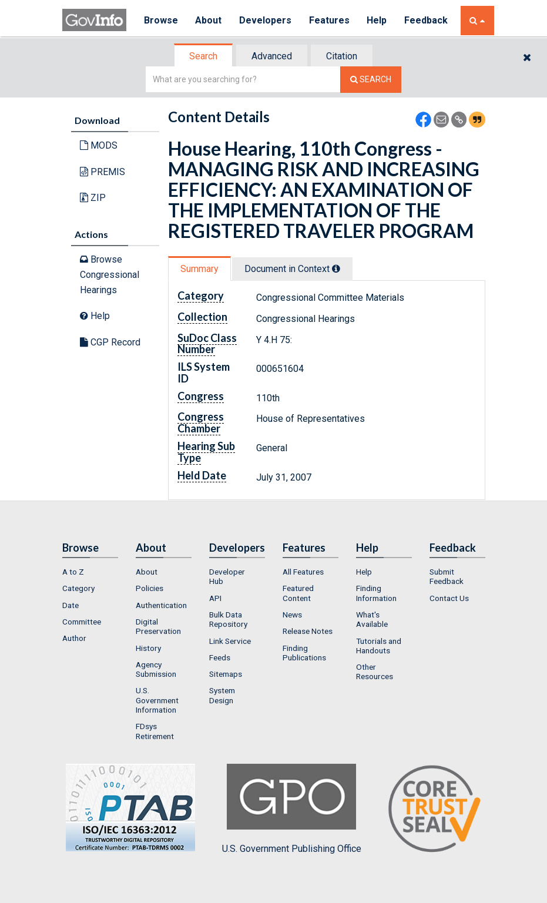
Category (78, 588)
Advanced (271, 56)
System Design (222, 695)
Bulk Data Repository (228, 619)
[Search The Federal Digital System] (370, 79)
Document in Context (292, 268)
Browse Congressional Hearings (109, 274)
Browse (161, 20)
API (215, 598)
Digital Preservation (158, 626)
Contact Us (449, 598)
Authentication (161, 605)
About (209, 20)
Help (378, 20)
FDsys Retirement (155, 730)
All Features (303, 571)
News (292, 614)
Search (203, 56)
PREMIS (102, 171)
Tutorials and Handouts (378, 645)
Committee (81, 621)
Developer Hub (227, 576)
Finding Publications (304, 652)
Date (70, 605)
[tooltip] (336, 268)
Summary (199, 268)
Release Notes (308, 631)
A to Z (73, 571)
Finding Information (376, 592)
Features (330, 20)
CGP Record (110, 342)
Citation (341, 56)
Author (74, 638)
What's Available (372, 619)
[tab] (204, 56)
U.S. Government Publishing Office (291, 809)
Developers (266, 20)
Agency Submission (156, 669)
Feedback (427, 20)
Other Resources (374, 671)
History (148, 648)
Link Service (230, 641)
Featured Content (298, 592)
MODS (99, 145)
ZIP (93, 197)
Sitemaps (225, 674)
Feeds (219, 657)
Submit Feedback (446, 576)
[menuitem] (90, 571)
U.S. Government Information (157, 700)
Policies (149, 588)
